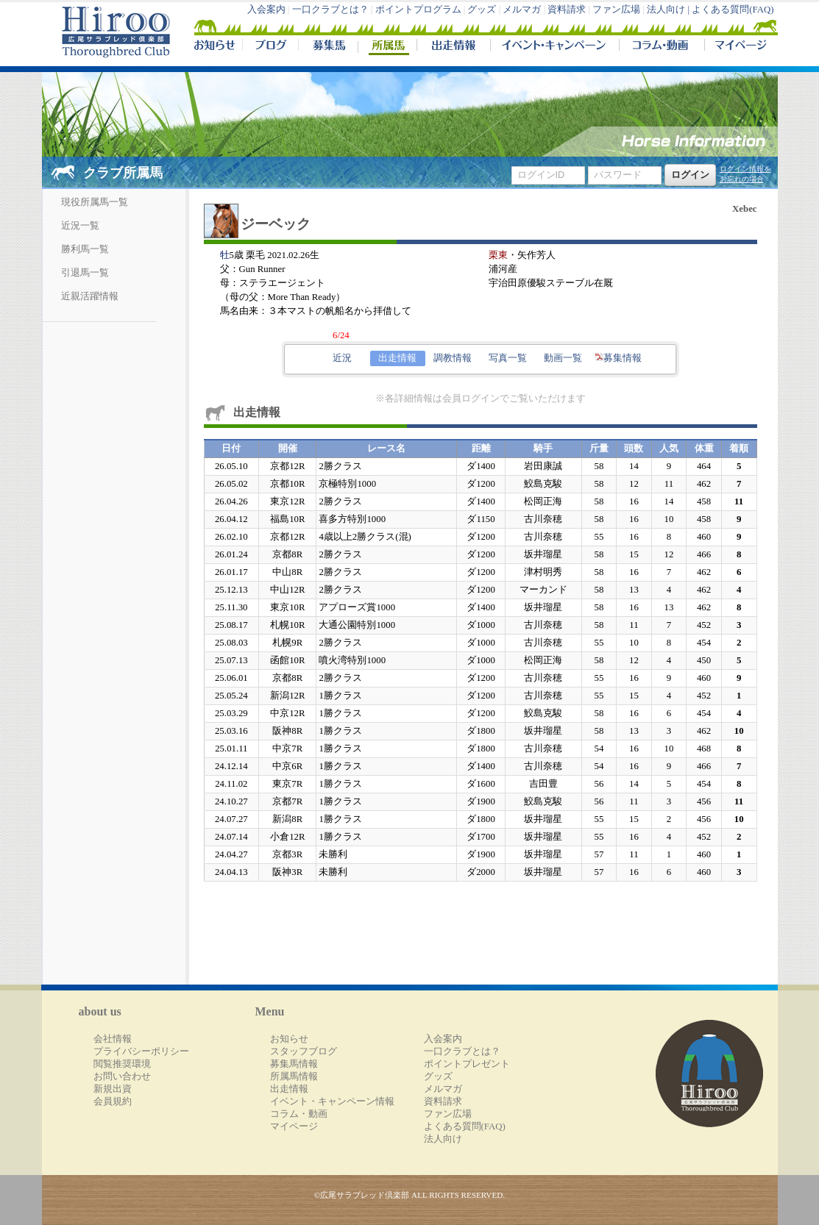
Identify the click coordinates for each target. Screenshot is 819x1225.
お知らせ (289, 1039)
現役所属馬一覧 (94, 202)
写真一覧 (508, 358)
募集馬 (328, 47)
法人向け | (669, 9)
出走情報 (453, 47)
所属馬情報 (294, 1076)
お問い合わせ (122, 1076)
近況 (342, 358)
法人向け (443, 1139)
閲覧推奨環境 (122, 1064)
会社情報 (112, 1039)
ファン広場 (616, 9)
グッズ (481, 9)
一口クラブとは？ (330, 9)
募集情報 (618, 358)
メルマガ (522, 9)
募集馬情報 (294, 1064)
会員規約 (112, 1101)
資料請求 (566, 9)
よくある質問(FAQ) (732, 9)
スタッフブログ (303, 1051)
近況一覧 (80, 226)
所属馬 (387, 47)
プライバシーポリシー (141, 1051)
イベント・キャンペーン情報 (332, 1101)
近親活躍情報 (89, 296)
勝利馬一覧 (85, 249)
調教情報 (452, 358)
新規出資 (112, 1089)
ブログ (270, 47)
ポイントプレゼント (467, 1064)
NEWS (215, 47)
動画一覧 (563, 358)
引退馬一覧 (85, 273)
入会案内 (266, 9)
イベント (554, 47)
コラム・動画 (662, 47)
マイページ (738, 47)
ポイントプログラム (418, 9)
